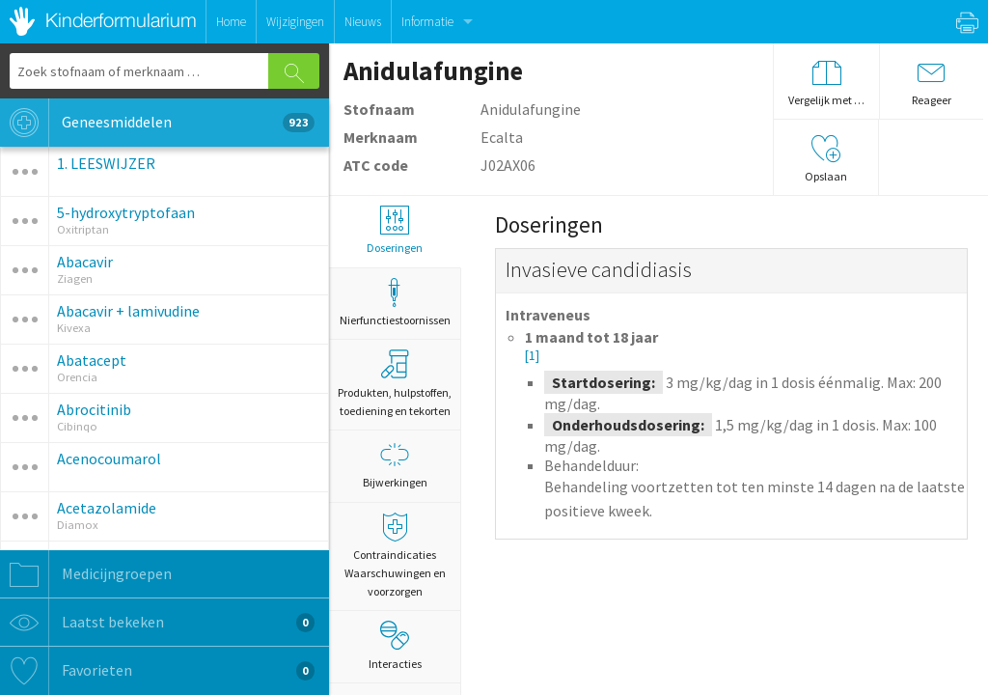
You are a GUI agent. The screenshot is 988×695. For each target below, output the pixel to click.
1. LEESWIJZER (106, 163)
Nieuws (362, 22)
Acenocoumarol (109, 458)
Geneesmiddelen (157, 122)
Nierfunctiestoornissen (394, 302)
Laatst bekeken (157, 622)
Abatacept (91, 360)
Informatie (427, 22)
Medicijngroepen (86, 574)
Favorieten (157, 671)
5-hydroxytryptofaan (126, 212)
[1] (532, 356)
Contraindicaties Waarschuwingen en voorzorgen (394, 555)
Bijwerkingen (394, 464)
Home (231, 22)
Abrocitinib (94, 409)
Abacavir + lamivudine (128, 310)
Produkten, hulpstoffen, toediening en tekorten (395, 383)
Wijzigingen (295, 22)
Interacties (395, 646)
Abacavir (85, 261)
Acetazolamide (106, 507)
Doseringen (394, 230)
